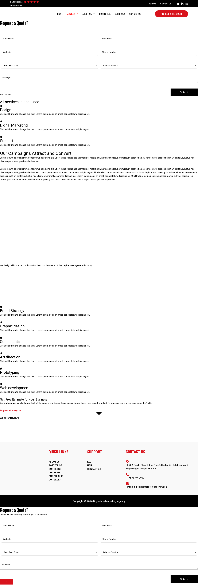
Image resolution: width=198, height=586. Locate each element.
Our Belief (55, 480)
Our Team (54, 473)
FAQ (89, 462)
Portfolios (104, 14)
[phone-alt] (157, 477)
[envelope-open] (157, 486)
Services (72, 14)
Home (59, 14)
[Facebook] (177, 4)
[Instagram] (186, 4)
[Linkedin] (182, 4)
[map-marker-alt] (157, 466)
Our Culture (56, 477)
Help (90, 466)
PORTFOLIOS (55, 466)
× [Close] (6, 583)
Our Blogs (120, 14)
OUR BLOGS (55, 469)
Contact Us (165, 3)
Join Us (152, 3)
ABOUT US (54, 462)
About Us (88, 14)
